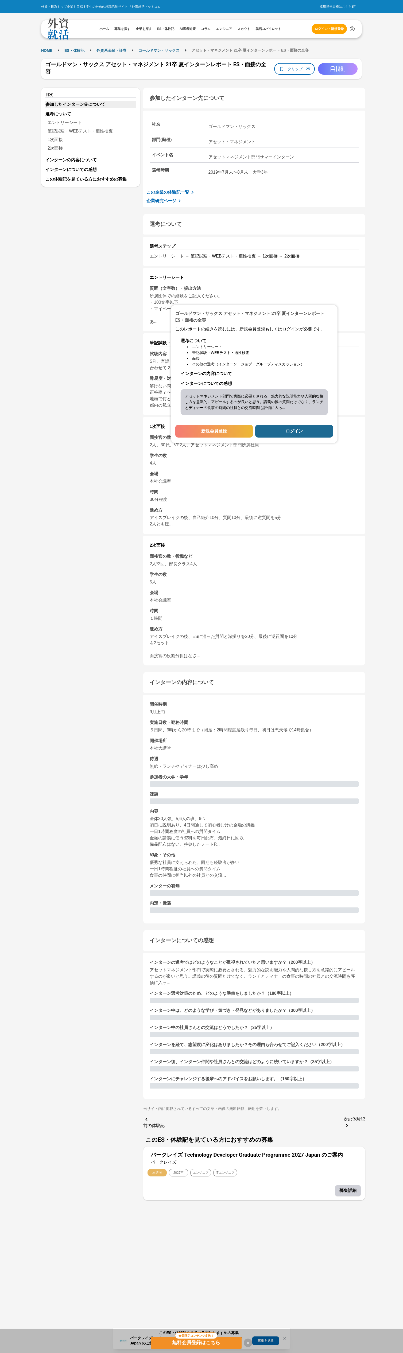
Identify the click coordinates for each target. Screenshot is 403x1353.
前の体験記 (154, 1122)
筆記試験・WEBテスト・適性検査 (80, 131)
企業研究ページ (164, 201)
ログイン (294, 431)
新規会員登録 (214, 431)
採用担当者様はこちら (336, 7)
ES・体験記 (74, 50)
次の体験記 (354, 1123)
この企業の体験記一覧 (171, 192)
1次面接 (55, 139)
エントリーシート (65, 122)
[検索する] (352, 29)
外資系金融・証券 (111, 50)
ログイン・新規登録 (329, 29)
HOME (46, 50)
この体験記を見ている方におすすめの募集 (86, 179)
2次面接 (55, 148)
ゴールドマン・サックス (159, 50)
